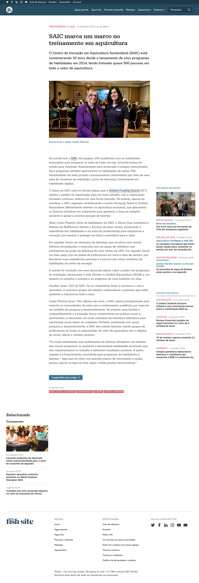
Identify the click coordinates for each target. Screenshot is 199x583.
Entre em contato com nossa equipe (121, 544)
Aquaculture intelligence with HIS (174, 241)
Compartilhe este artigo (65, 377)
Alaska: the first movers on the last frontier (175, 265)
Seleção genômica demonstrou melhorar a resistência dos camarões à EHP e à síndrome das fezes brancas (175, 354)
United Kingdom (113, 391)
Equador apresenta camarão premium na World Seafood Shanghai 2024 (22, 477)
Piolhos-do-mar (165, 237)
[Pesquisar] (180, 10)
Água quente (81, 9)
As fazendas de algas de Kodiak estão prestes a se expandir (174, 271)
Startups (130, 9)
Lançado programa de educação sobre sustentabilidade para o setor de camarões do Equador (26, 461)
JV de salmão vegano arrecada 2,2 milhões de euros (175, 339)
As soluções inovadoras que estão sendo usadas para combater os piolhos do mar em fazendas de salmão (175, 247)
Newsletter (64, 2)
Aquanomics (144, 9)
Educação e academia (62, 391)
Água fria (96, 9)
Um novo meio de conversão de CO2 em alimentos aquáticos (174, 228)
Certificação (164, 300)
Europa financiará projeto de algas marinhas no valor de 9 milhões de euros (172, 323)
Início (57, 524)
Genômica (162, 348)
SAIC (74, 158)
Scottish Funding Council (124, 190)
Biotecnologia (164, 220)
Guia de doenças (38, 2)
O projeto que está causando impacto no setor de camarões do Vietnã (27, 492)
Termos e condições (113, 555)
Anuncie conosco (111, 550)
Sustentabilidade (166, 257)
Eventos (53, 2)
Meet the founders (166, 223)
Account (77, 2)
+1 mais (71, 26)
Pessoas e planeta (113, 9)
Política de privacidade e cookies (119, 560)
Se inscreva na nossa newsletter (119, 539)
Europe (98, 391)
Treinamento (57, 26)
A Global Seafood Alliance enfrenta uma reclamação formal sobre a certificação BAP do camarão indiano (174, 306)
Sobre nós (108, 534)
